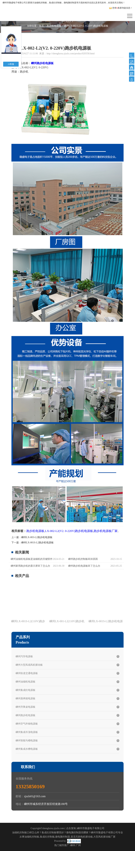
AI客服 (11, 64)
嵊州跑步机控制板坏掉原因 (83, 559)
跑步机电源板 (54, 26)
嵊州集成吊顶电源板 (27, 732)
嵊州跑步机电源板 (25, 715)
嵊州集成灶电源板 (25, 690)
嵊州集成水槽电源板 (27, 749)
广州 (78, 845)
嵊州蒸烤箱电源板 (25, 698)
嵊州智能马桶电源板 (27, 740)
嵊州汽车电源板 (24, 656)
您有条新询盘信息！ (120, 8)
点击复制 (71, 828)
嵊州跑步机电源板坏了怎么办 (84, 566)
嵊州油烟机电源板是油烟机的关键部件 (32, 559)
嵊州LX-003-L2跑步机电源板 (36, 537)
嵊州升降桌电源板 (25, 707)
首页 (41, 26)
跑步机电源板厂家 (106, 531)
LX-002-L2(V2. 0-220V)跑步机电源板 (69, 531)
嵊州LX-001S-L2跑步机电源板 (37, 542)
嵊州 (72, 845)
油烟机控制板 (40, 2)
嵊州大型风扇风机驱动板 (29, 665)
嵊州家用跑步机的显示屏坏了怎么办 (30, 566)
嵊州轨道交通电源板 (27, 673)
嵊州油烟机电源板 (25, 681)
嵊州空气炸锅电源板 (27, 723)
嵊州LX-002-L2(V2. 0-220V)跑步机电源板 (86, 26)
